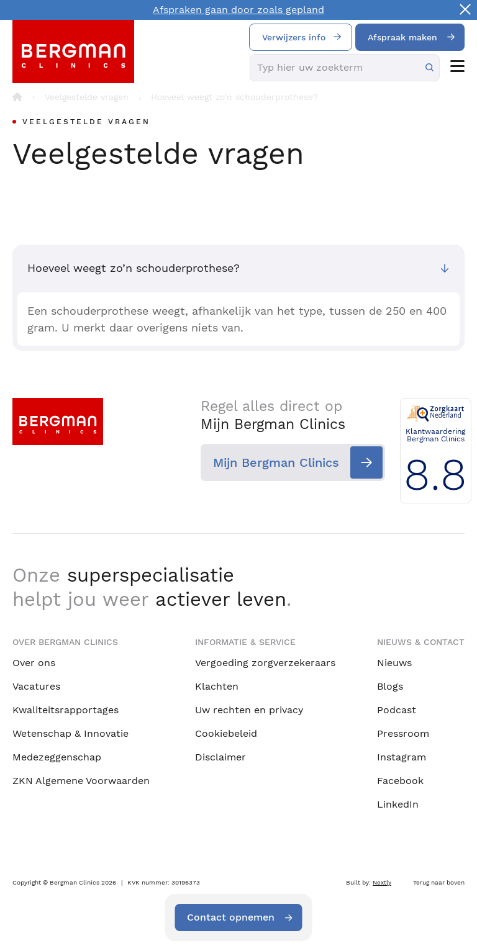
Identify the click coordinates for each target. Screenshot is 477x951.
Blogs (390, 686)
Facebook (400, 780)
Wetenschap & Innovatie (70, 733)
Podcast (396, 710)
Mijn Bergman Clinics (269, 462)
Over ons (33, 663)
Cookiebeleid (226, 733)
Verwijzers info (293, 37)
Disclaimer (220, 757)
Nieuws (394, 663)
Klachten (216, 686)
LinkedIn (398, 804)
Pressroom (403, 733)
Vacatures (36, 686)
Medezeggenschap (56, 757)
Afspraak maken (402, 37)
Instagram (401, 757)
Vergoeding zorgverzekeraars (265, 663)
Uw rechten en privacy (249, 710)
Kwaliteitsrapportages (65, 710)
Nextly (382, 882)
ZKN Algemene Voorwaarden (81, 780)
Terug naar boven (439, 882)
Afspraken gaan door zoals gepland (238, 10)
